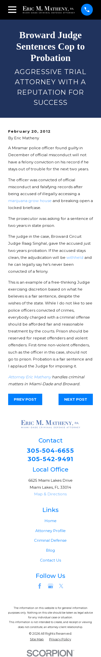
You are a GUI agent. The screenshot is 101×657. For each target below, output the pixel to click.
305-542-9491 (51, 459)
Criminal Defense (50, 540)
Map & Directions (50, 494)
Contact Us (50, 560)
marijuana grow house (30, 200)
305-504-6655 (50, 450)
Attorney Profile (50, 530)
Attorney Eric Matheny (29, 377)
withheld (74, 257)
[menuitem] (37, 639)
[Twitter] (61, 586)
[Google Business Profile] (50, 586)
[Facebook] (39, 586)
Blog (50, 550)
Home (50, 520)
